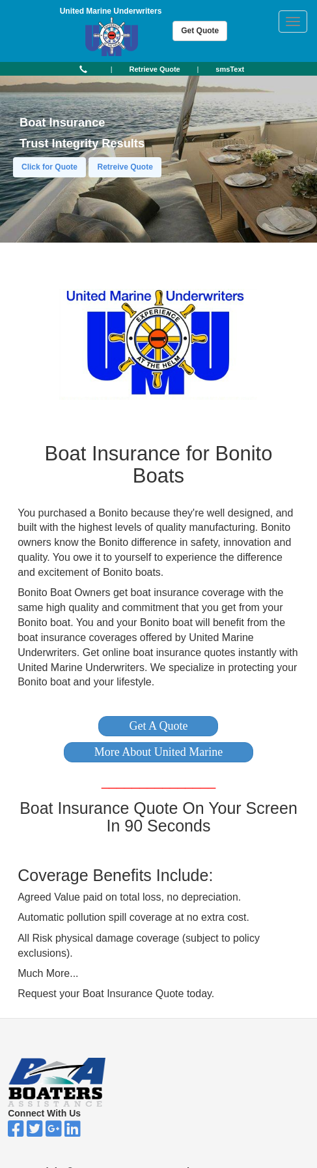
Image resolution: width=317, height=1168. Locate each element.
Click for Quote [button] (49, 167)
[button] (158, 726)
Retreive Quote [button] (124, 167)
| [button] (112, 69)
